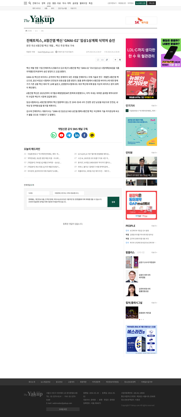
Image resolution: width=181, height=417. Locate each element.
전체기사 (36, 3)
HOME (28, 31)
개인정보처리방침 (112, 382)
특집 (91, 3)
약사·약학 (66, 3)
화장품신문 (122, 3)
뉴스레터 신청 (140, 3)
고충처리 (71, 382)
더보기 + (154, 105)
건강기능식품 (62, 8)
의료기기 (73, 8)
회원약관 (83, 382)
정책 (43, 3)
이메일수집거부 (146, 382)
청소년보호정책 (129, 382)
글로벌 (75, 3)
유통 (46, 8)
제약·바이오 (36, 8)
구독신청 (151, 3)
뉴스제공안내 (45, 382)
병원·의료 (56, 3)
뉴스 (36, 31)
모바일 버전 (63, 409)
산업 (49, 4)
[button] (139, 319)
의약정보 (130, 3)
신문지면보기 (112, 3)
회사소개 (32, 382)
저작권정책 (96, 382)
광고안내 (59, 382)
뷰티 (52, 8)
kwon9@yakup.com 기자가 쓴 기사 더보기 (55, 52)
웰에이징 (83, 3)
